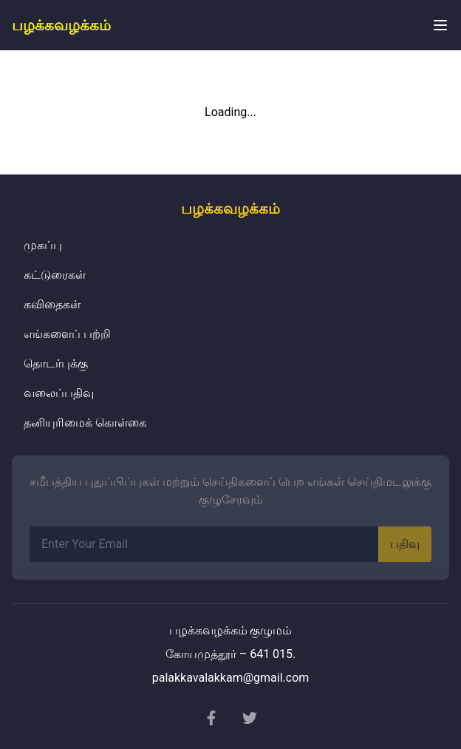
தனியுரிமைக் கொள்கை (85, 423)
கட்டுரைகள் (55, 275)
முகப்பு (43, 245)
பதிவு (405, 544)
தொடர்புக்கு (56, 363)
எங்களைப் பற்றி (67, 334)
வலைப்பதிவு (59, 393)
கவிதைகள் (52, 304)
